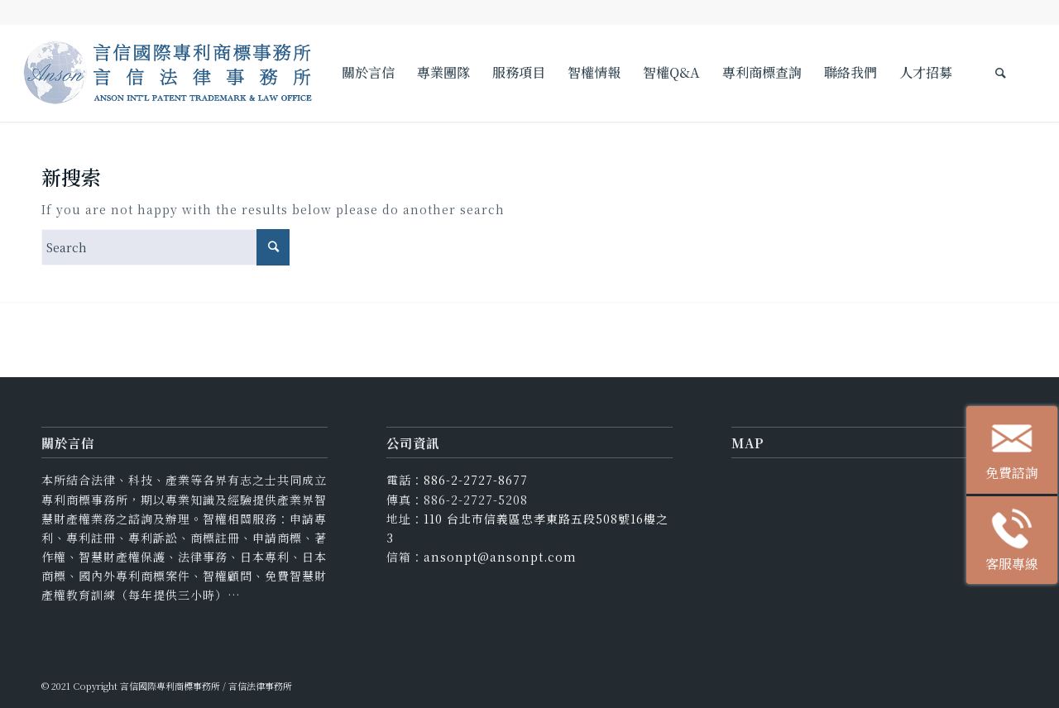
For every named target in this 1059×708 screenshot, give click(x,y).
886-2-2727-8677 (476, 479)
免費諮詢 (1021, 454)
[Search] (1000, 73)
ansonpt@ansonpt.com (500, 556)
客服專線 (1021, 544)
